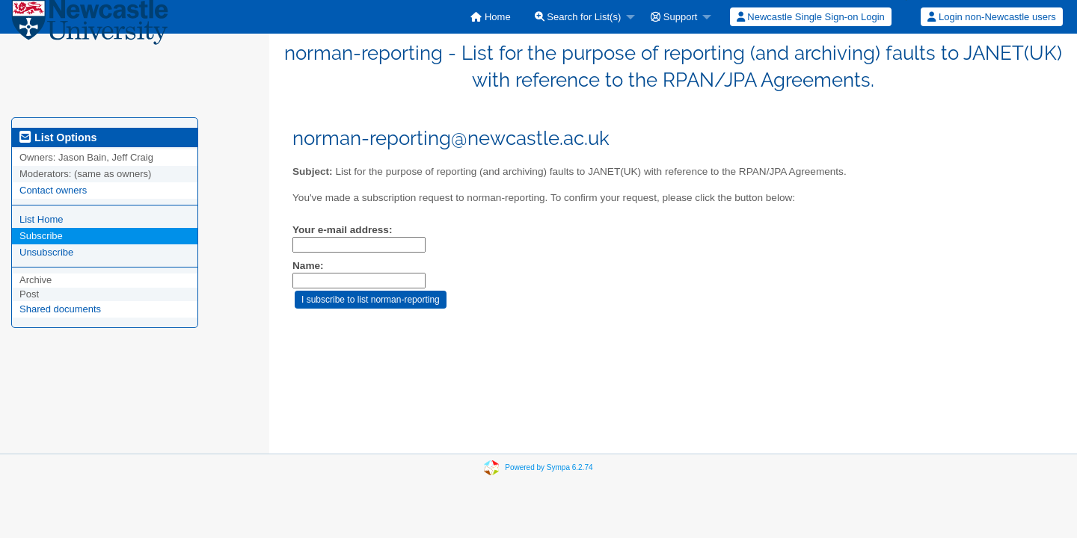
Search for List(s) (578, 16)
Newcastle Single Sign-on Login (811, 16)
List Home (41, 219)
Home (490, 16)
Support (674, 16)
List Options (57, 137)
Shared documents (60, 309)
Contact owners (53, 190)
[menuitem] (490, 17)
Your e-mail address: (342, 229)
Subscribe (41, 235)
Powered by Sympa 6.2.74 (548, 467)
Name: (308, 265)
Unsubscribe (46, 252)
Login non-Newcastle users (991, 16)
